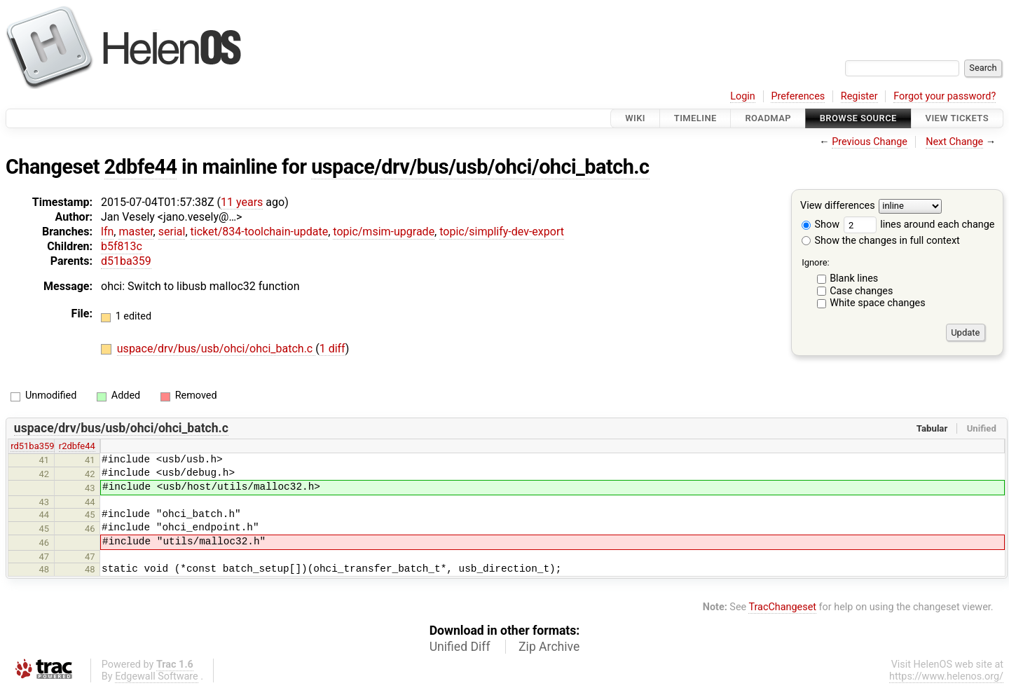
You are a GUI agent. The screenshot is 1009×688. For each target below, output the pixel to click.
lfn (107, 231)
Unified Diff (460, 647)
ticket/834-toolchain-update (260, 231)
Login (742, 96)
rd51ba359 (32, 446)
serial (172, 231)
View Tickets (957, 118)
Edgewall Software (156, 676)
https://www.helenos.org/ (946, 676)
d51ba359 (126, 261)
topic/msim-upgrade (383, 231)
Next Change (954, 142)
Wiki (635, 118)
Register (859, 96)
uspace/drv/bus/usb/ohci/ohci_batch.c (480, 167)
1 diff (332, 348)
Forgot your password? (944, 96)
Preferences (798, 96)
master (135, 231)
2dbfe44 (140, 167)
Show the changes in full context (881, 241)
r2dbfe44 (77, 446)
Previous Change (869, 142)
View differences (837, 206)
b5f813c (121, 246)
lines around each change (919, 225)
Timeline (695, 118)
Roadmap (768, 118)
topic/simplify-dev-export (501, 231)
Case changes (861, 291)
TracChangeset (782, 607)
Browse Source (858, 118)
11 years (242, 202)
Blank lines (854, 278)
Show (820, 225)
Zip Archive (549, 647)
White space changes (878, 303)
